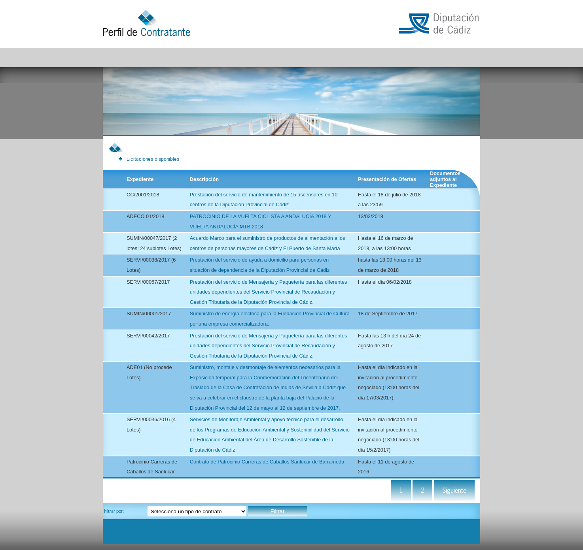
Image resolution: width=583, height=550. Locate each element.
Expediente (140, 179)
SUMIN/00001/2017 (149, 313)
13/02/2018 (370, 216)
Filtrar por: (114, 511)
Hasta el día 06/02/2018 (385, 282)
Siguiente (454, 490)
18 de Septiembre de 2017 (388, 313)
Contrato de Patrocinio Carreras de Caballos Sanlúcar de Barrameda (267, 462)
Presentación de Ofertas (387, 179)
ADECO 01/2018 (145, 216)
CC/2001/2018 (143, 195)
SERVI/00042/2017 (148, 336)
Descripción (204, 179)
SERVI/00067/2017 (148, 282)
